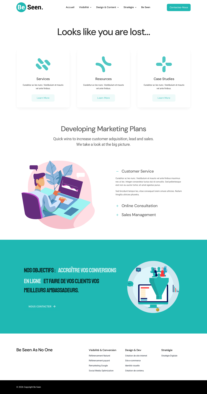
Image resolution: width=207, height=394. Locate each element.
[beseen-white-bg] (29, 3)
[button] (148, 170)
